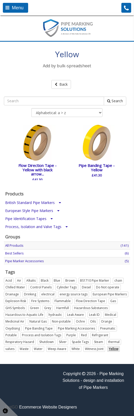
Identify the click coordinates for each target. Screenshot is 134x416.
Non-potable (61, 321)
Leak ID (94, 314)
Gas (113, 301)
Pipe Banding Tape (39, 328)
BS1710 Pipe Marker (94, 280)
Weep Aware (57, 349)
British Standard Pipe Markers (33, 202)
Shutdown (46, 342)
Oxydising (12, 328)
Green (34, 308)
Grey (47, 308)
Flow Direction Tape (90, 301)
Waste (24, 349)
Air (19, 280)
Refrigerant (100, 335)
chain (118, 280)
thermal (114, 342)
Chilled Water (15, 287)
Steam (98, 342)
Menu (14, 7)
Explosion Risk (15, 301)
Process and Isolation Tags (41, 335)
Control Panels (41, 287)
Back (61, 84)
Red (84, 335)
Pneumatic (107, 328)
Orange (106, 321)
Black (45, 280)
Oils (93, 321)
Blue (57, 280)
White (76, 349)
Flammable (62, 301)
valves (9, 349)
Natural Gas (38, 321)
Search (115, 100)
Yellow (113, 349)
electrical (47, 294)
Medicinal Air (14, 321)
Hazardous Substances (91, 308)
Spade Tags (80, 342)
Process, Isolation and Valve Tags (36, 226)
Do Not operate (107, 287)
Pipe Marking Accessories (76, 328)
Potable (11, 335)
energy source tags (74, 294)
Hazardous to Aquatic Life (24, 314)
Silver (63, 342)
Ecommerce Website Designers (48, 407)
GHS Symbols (15, 308)
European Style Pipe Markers (32, 210)
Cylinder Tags (67, 287)
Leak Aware (75, 314)
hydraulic (55, 314)
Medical (110, 314)
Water (38, 349)
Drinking (30, 294)
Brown (70, 280)
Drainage (12, 294)
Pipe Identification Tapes (29, 218)
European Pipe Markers (110, 294)
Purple (71, 335)
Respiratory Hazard (19, 342)
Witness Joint (94, 349)
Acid (8, 280)
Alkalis (31, 280)
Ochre (80, 321)
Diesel (86, 287)
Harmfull (62, 308)
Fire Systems (40, 301)
